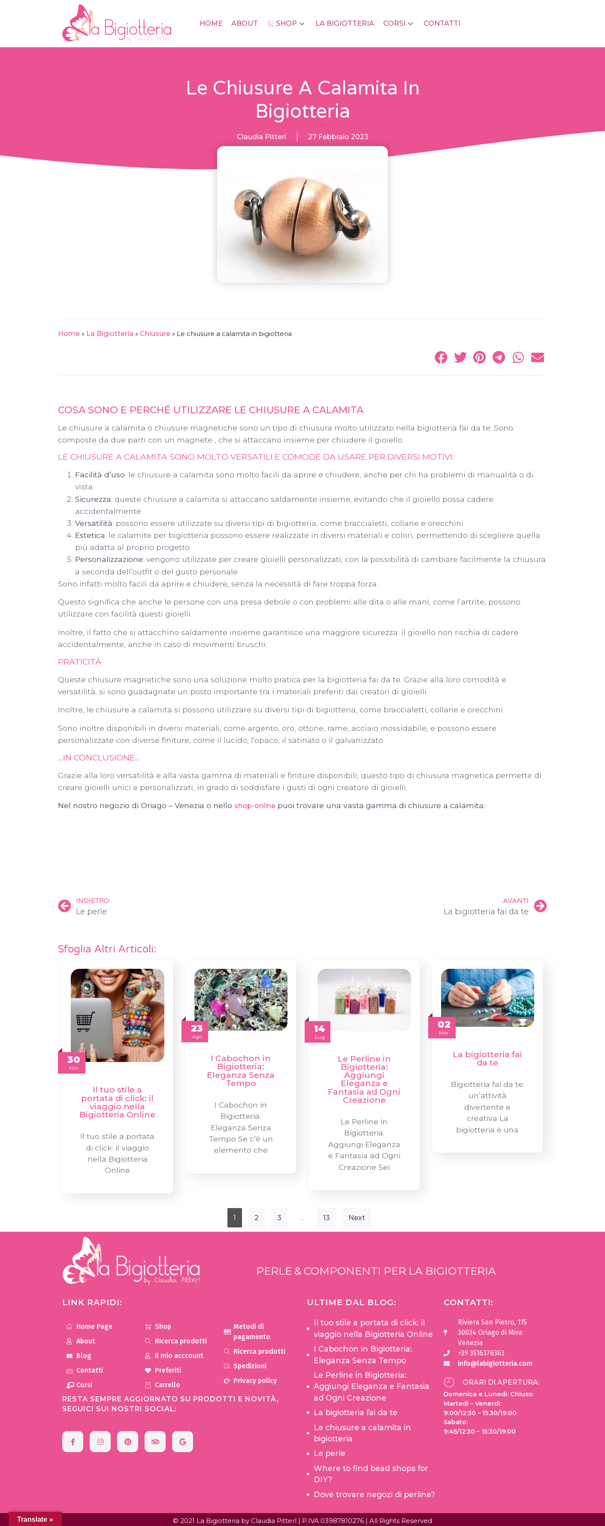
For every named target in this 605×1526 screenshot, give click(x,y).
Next (356, 1216)
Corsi (397, 23)
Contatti (439, 23)
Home (212, 23)
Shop (287, 23)
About (246, 23)
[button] (441, 357)
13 (326, 1216)
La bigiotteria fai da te (487, 1058)
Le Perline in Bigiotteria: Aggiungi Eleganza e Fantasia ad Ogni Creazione (364, 1079)
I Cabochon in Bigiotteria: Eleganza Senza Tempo (241, 1070)
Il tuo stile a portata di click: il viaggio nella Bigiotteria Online (117, 1102)
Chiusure (155, 334)
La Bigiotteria (344, 23)
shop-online (254, 806)
